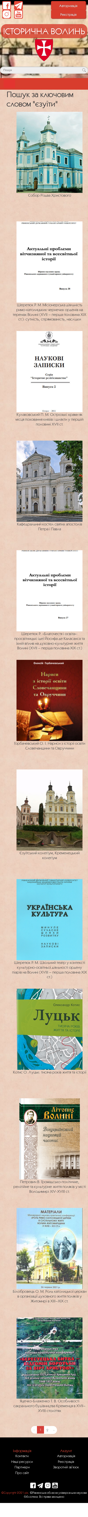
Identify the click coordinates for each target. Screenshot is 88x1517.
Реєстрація (68, 14)
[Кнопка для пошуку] (84, 70)
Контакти (22, 1456)
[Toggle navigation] (9, 84)
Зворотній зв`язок (66, 1467)
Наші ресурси (22, 1462)
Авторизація (68, 6)
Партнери (22, 1467)
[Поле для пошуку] (44, 70)
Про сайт (22, 1473)
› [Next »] (53, 1430)
